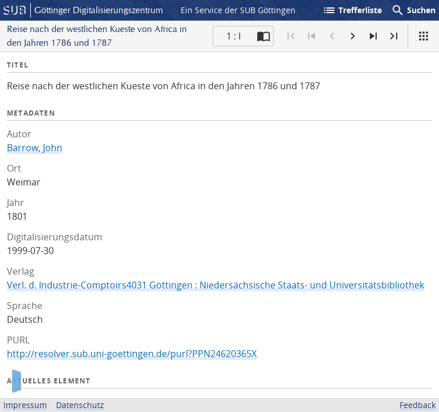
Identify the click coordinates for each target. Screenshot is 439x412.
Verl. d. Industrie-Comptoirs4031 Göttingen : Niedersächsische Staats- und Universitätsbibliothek (215, 285)
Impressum (25, 404)
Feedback (418, 404)
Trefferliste (352, 10)
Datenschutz (80, 404)
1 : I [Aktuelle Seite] (233, 36)
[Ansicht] (424, 36)
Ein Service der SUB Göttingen (238, 10)
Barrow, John (34, 147)
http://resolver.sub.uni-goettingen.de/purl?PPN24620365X (132, 353)
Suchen (413, 10)
